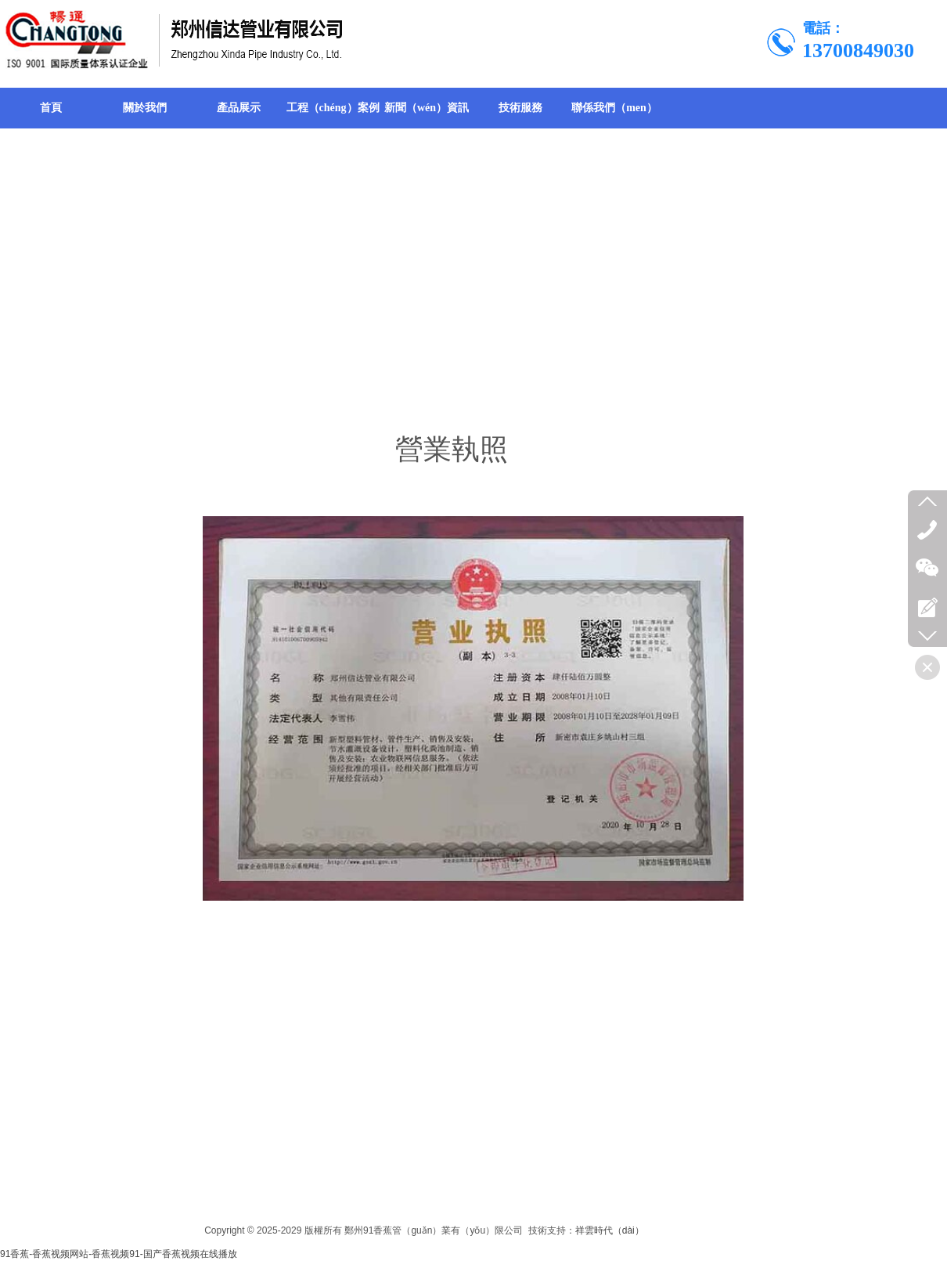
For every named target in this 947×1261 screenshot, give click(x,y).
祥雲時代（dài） (609, 1230)
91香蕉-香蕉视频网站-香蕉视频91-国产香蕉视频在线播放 (118, 1253)
